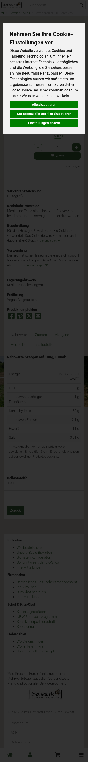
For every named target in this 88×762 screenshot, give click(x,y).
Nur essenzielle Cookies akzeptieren (44, 114)
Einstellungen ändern (44, 123)
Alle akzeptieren (44, 105)
